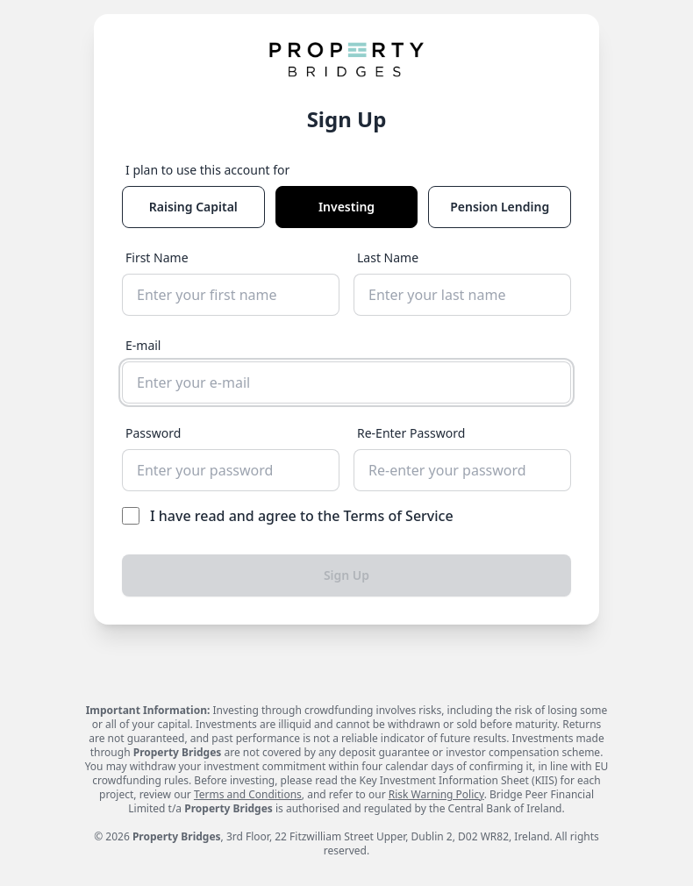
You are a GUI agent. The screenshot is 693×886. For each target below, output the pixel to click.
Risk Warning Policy (436, 794)
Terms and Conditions (248, 794)
